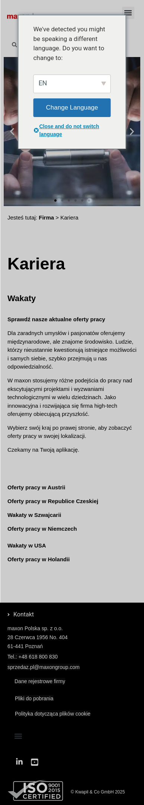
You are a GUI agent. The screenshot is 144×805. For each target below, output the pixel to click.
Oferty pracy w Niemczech (42, 528)
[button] (128, 13)
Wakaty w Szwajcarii (34, 515)
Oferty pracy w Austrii (36, 487)
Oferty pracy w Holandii (38, 559)
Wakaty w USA (26, 545)
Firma (46, 217)
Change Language (72, 107)
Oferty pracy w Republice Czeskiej (52, 501)
